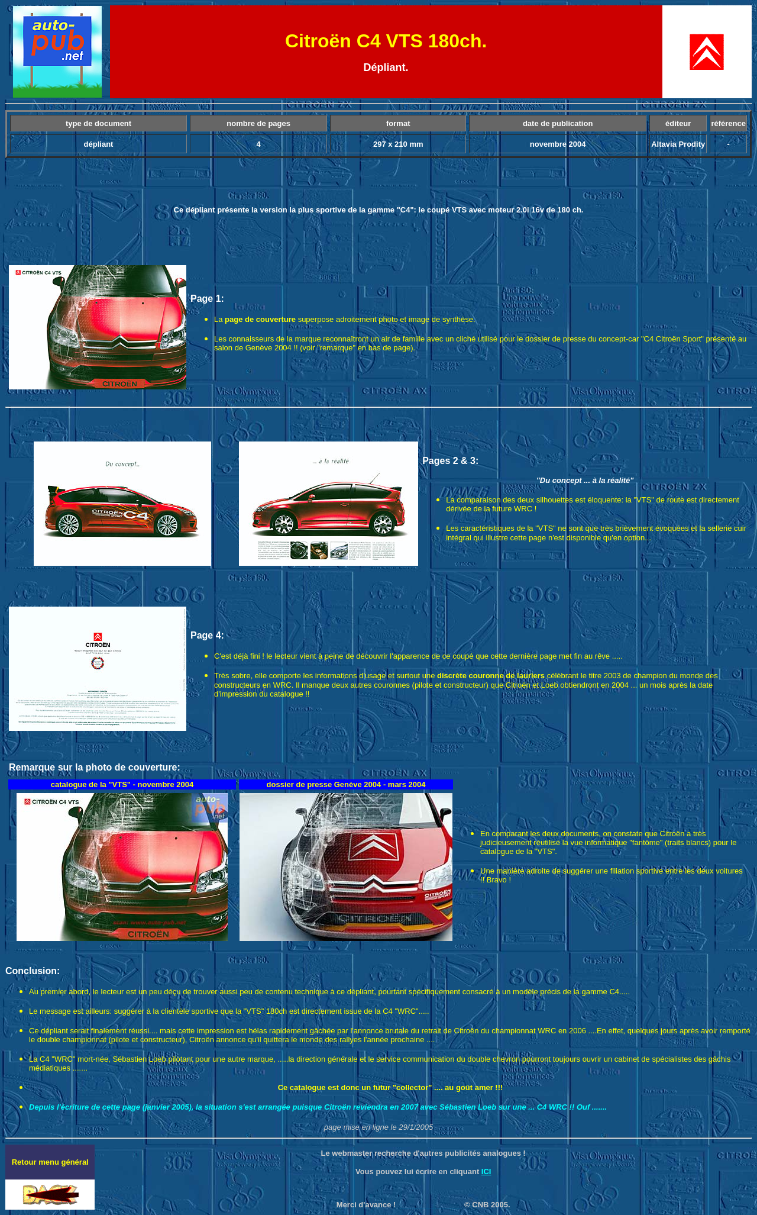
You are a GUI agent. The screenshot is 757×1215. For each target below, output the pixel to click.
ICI (486, 1171)
